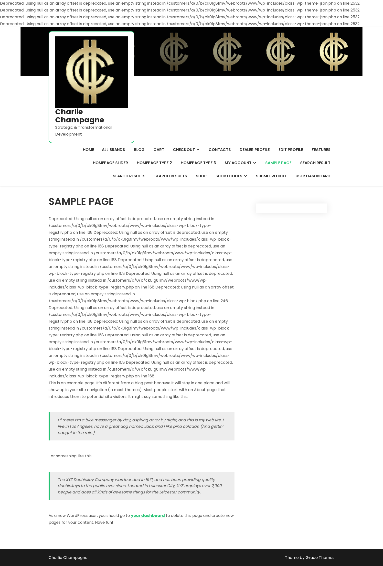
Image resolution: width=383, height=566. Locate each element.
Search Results (129, 176)
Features (321, 149)
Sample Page (278, 163)
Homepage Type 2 (154, 163)
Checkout (184, 149)
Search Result (315, 163)
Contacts (220, 149)
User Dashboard (313, 176)
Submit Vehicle (271, 176)
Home (88, 149)
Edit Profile (290, 149)
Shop (201, 176)
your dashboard (148, 515)
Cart (158, 149)
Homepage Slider (110, 163)
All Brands (113, 149)
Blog (139, 149)
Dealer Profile (255, 149)
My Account (238, 163)
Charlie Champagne (79, 116)
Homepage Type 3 (198, 163)
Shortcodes (228, 176)
